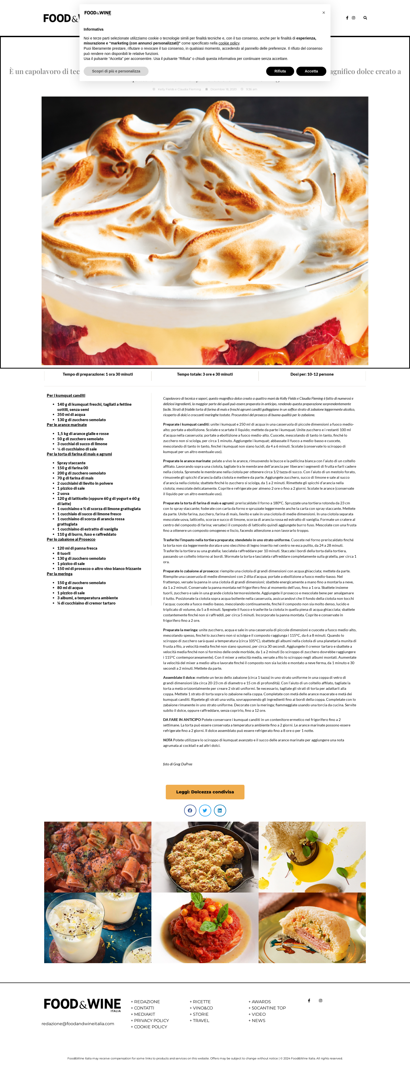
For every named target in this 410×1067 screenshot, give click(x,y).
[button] (365, 18)
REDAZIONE (147, 1001)
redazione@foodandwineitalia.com (78, 1023)
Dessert (205, 43)
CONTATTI (144, 1008)
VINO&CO (210, 19)
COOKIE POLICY (150, 1026)
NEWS (239, 19)
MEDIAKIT (144, 1014)
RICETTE (179, 19)
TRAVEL (201, 1020)
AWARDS (268, 19)
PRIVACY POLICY (151, 1020)
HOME (127, 18)
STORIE (151, 19)
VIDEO (259, 1014)
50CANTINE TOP (269, 1008)
